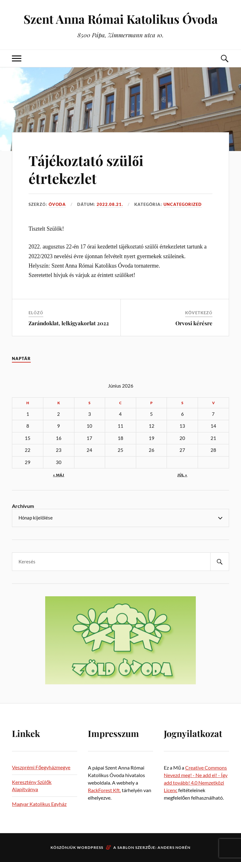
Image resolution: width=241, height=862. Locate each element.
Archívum (23, 506)
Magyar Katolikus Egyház (39, 804)
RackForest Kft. (104, 790)
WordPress (90, 847)
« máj (58, 475)
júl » (182, 475)
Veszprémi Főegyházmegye (41, 767)
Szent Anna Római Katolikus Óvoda (121, 19)
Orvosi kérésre (193, 323)
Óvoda (57, 204)
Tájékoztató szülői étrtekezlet (86, 169)
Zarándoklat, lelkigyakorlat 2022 (69, 323)
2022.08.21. (110, 204)
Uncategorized (182, 204)
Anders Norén (174, 847)
